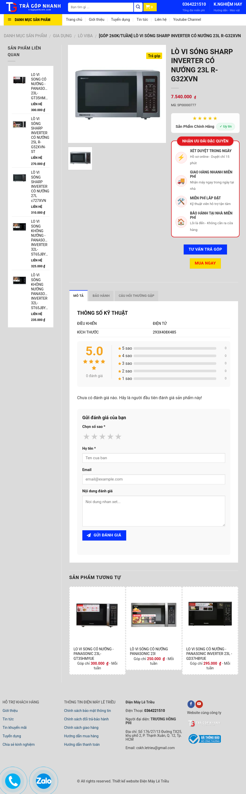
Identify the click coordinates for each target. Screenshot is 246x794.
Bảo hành (101, 296)
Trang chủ (74, 19)
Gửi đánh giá (104, 535)
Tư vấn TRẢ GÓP (205, 249)
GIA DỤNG (62, 35)
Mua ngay (205, 263)
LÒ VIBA (85, 35)
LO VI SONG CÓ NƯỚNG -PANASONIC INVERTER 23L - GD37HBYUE (209, 653)
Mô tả (78, 296)
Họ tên (89, 448)
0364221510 (194, 4)
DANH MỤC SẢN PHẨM (25, 35)
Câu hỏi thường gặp (136, 296)
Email (87, 470)
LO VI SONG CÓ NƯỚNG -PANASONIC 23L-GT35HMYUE (94, 653)
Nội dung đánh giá (97, 491)
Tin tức (142, 19)
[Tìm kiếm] (138, 7)
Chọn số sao (93, 427)
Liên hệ (160, 19)
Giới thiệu (96, 19)
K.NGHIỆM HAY (228, 4)
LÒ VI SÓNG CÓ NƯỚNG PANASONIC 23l (149, 651)
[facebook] (191, 704)
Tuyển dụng (120, 19)
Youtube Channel (187, 19)
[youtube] (199, 704)
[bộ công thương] (204, 743)
